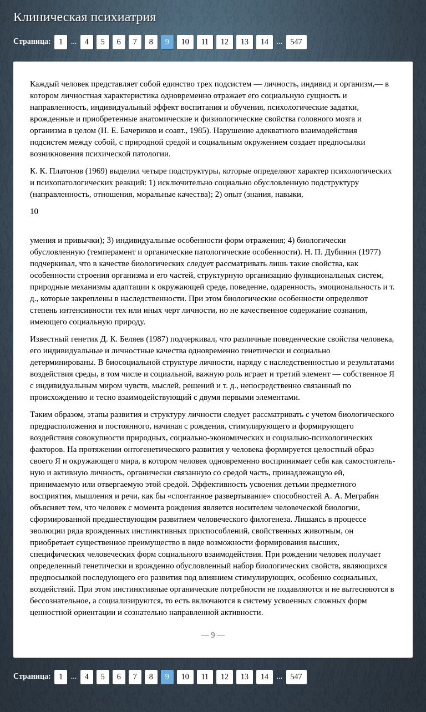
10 (185, 42)
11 (205, 42)
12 (225, 42)
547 (296, 42)
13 (244, 42)
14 (264, 42)
